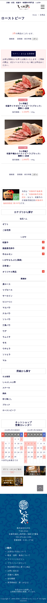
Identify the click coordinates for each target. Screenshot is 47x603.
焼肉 (4, 393)
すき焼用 (6, 377)
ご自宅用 (7, 230)
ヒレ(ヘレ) (7, 302)
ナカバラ (7, 313)
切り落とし (7, 399)
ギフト (6, 224)
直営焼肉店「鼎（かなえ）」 (20, 582)
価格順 (11, 39)
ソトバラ (7, 319)
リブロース (8, 290)
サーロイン (8, 296)
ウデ (5, 331)
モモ (5, 343)
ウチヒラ (7, 349)
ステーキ (6, 388)
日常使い (7, 266)
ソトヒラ (7, 354)
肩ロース (7, 284)
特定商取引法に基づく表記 (19, 567)
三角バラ (7, 325)
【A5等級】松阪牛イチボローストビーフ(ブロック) (23, 106)
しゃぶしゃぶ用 (9, 382)
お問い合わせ (13, 571)
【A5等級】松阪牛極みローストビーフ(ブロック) (23, 153)
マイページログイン (16, 559)
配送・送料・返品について (19, 555)
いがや (23, 237)
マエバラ (7, 308)
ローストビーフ (9, 410)
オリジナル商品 (23, 271)
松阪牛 (23, 242)
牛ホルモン (23, 254)
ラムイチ (7, 337)
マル (5, 360)
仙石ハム (23, 219)
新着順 (20, 39)
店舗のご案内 (13, 575)
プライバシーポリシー (17, 563)
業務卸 (23, 279)
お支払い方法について (17, 551)
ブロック (6, 405)
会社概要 (11, 579)
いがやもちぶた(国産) (12, 260)
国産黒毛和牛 (23, 248)
